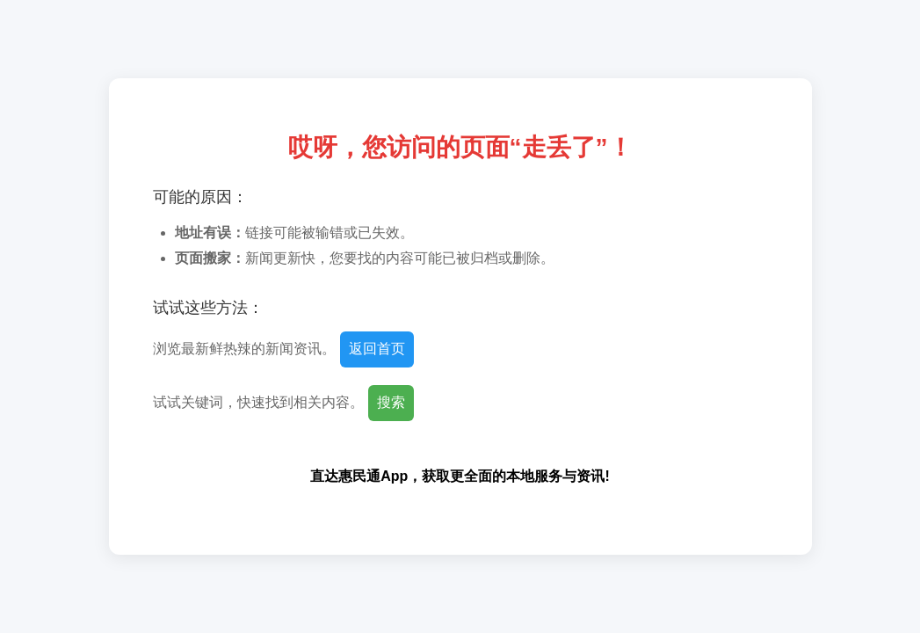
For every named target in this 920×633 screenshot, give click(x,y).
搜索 (391, 402)
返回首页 (377, 348)
